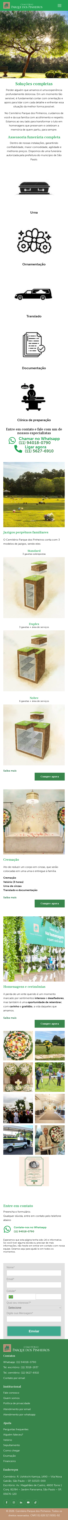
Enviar (34, 1331)
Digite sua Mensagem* (20, 1313)
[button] (59, 5)
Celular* (11, 1291)
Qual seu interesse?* (19, 1302)
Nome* (11, 1267)
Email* (10, 1279)
